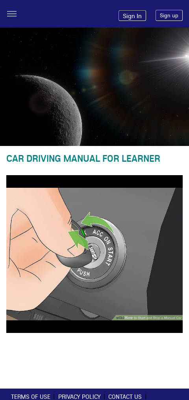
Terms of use (30, 396)
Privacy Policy (79, 396)
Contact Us (125, 396)
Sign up (169, 15)
